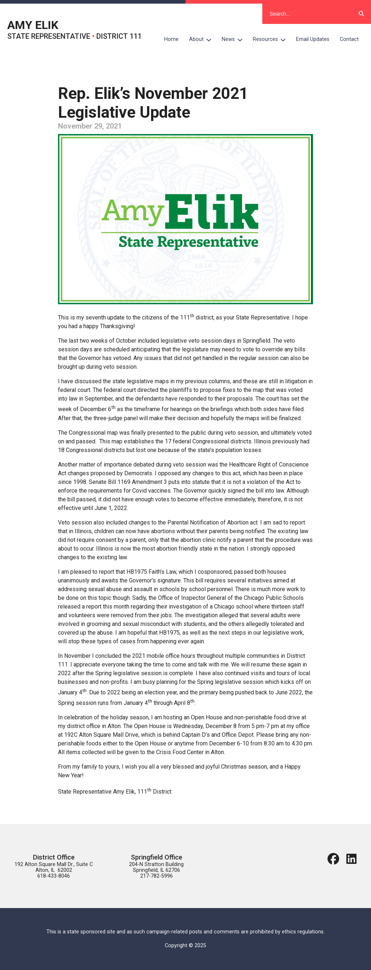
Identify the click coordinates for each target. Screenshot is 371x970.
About (203, 39)
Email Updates (312, 39)
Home (171, 39)
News (235, 39)
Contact (349, 39)
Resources (272, 39)
